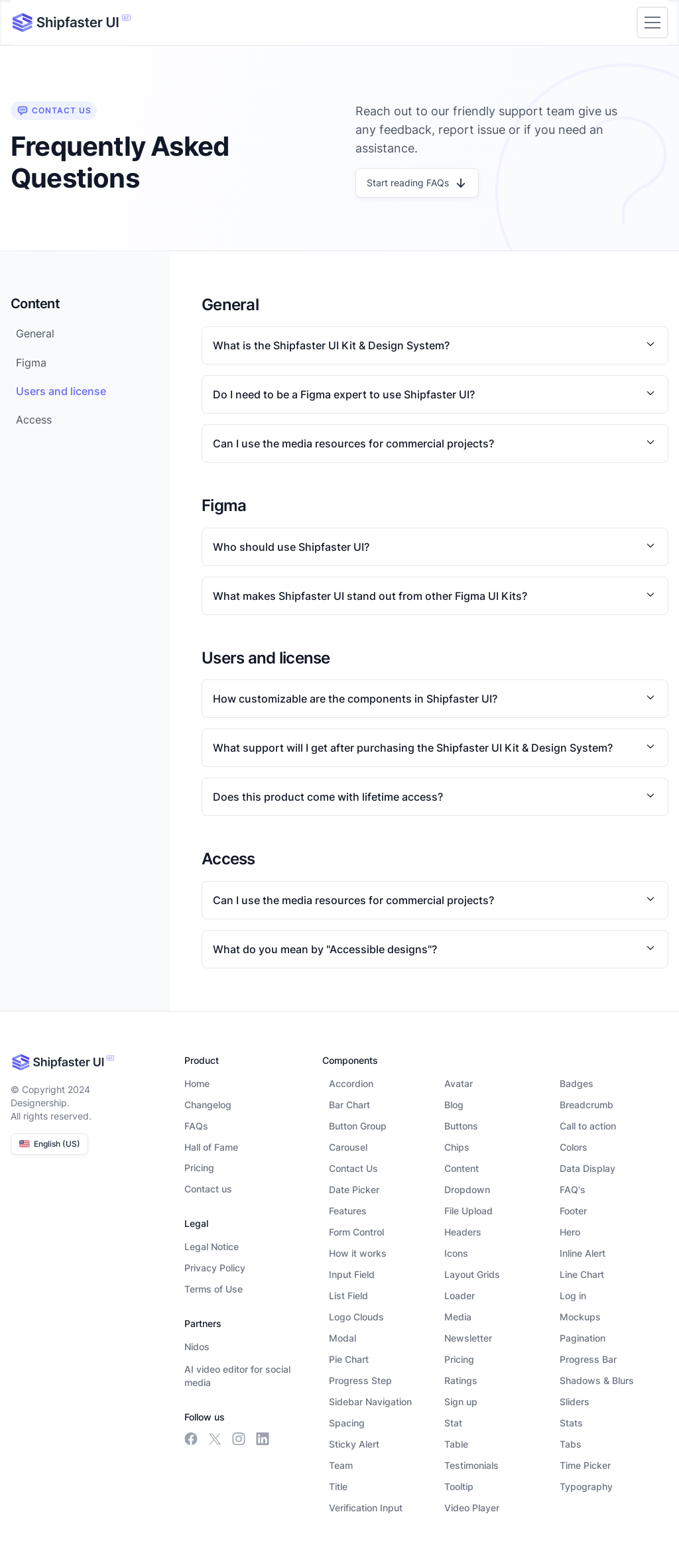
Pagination (582, 1338)
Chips (456, 1147)
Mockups (580, 1316)
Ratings (460, 1380)
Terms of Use (213, 1289)
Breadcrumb (586, 1104)
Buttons (461, 1125)
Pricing (199, 1167)
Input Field (352, 1274)
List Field (348, 1295)
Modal (342, 1338)
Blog (453, 1104)
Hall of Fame (211, 1147)
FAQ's (573, 1189)
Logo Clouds (356, 1316)
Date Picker (354, 1189)
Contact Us (353, 1168)
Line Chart (582, 1274)
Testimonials (471, 1465)
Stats (571, 1422)
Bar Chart (349, 1104)
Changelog (207, 1104)
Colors (573, 1147)
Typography (586, 1486)
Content (461, 1168)
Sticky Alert (354, 1444)
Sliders (574, 1401)
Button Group (358, 1125)
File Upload (468, 1210)
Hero (570, 1232)
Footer (573, 1210)
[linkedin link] (262, 1439)
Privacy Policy (214, 1267)
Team (341, 1465)
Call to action (588, 1125)
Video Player (471, 1507)
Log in (573, 1295)
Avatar (458, 1083)
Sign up (460, 1401)
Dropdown (467, 1189)
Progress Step (360, 1380)
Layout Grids (472, 1274)
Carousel (348, 1147)
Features (348, 1210)
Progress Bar (588, 1359)
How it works (358, 1253)
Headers (462, 1232)
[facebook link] (191, 1439)
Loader (459, 1295)
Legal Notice (211, 1246)
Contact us (208, 1188)
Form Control (356, 1232)
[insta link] (238, 1439)
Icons (456, 1253)
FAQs (196, 1125)
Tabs (571, 1444)
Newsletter (468, 1338)
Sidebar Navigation (370, 1401)
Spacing (347, 1422)
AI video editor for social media (237, 1375)
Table (456, 1444)
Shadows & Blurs (597, 1380)
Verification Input (365, 1507)
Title (338, 1486)
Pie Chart (349, 1359)
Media (457, 1316)
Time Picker (585, 1465)
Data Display (587, 1168)
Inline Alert (582, 1253)
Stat (453, 1422)
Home (197, 1083)
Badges (576, 1083)
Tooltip (458, 1486)
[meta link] (214, 1439)
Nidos (197, 1346)
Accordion (351, 1083)
